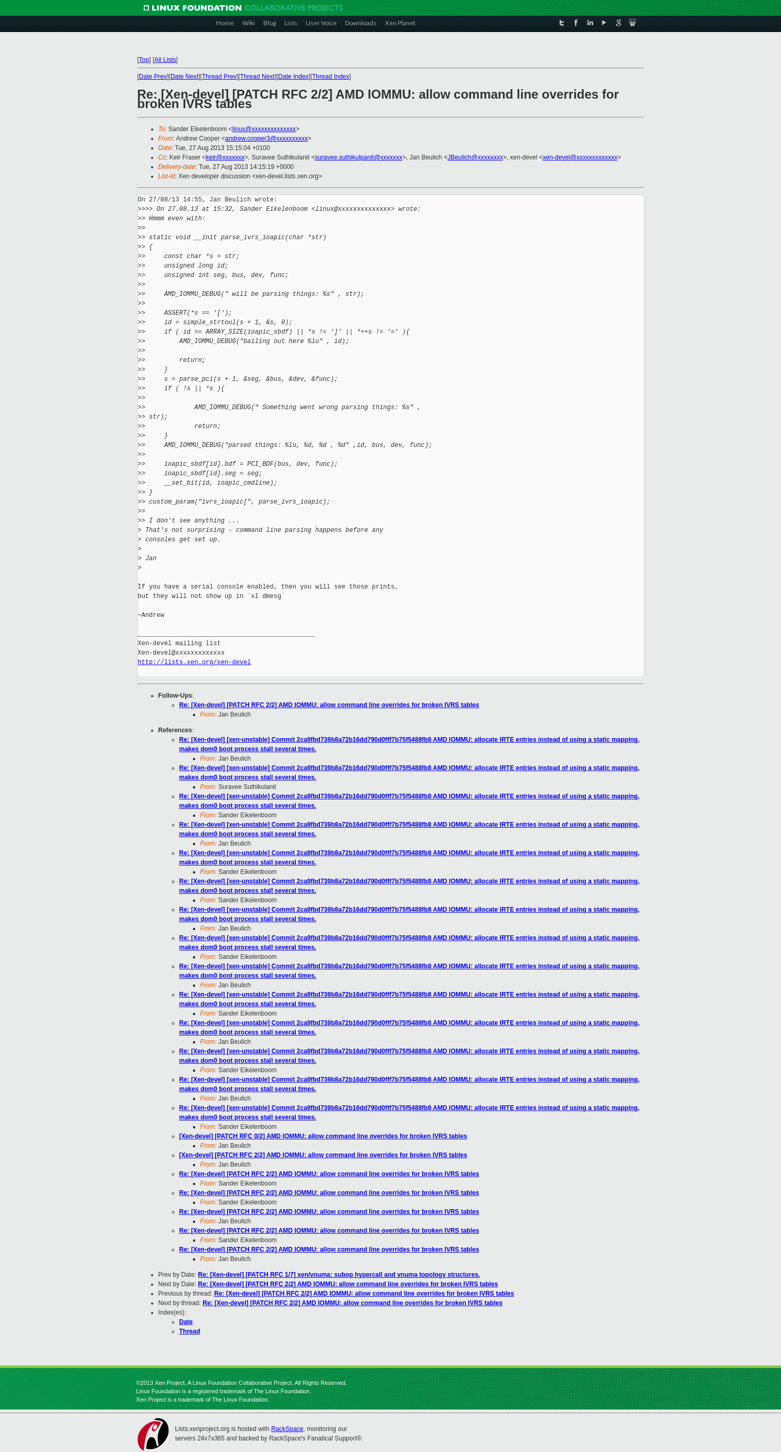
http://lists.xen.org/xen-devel (194, 662)
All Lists (165, 59)
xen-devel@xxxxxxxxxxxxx (580, 157)
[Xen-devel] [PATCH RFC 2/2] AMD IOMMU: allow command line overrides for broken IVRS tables (323, 1155)
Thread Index (330, 76)
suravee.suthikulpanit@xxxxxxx (358, 157)
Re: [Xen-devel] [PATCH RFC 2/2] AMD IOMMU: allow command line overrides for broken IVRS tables (329, 705)
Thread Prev (219, 76)
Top (144, 59)
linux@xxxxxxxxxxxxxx (264, 129)
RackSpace (287, 1429)
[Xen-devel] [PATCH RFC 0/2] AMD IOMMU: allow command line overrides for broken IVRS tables (323, 1136)
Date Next (184, 76)
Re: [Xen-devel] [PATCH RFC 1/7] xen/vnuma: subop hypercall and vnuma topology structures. (339, 1274)
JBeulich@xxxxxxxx (475, 157)
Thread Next (257, 76)
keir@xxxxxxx (225, 157)
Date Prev (153, 76)
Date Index (293, 76)
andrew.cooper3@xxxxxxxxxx (266, 138)
